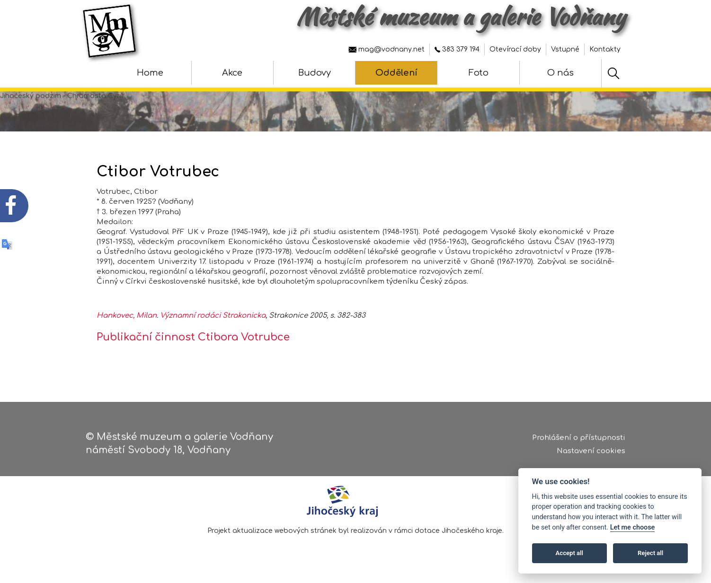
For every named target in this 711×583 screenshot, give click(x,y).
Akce (232, 73)
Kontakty (605, 49)
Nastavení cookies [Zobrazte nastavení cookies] (591, 456)
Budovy (314, 73)
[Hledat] (613, 73)
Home (150, 73)
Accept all (569, 553)
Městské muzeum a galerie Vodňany (460, 16)
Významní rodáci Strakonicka (213, 316)
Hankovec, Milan (127, 316)
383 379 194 (457, 49)
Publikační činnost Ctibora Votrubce (193, 337)
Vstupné (565, 49)
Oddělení (396, 73)
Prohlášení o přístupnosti (578, 442)
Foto (479, 73)
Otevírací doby (515, 49)
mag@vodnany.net (386, 49)
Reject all (650, 553)
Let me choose (632, 527)
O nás (560, 73)
